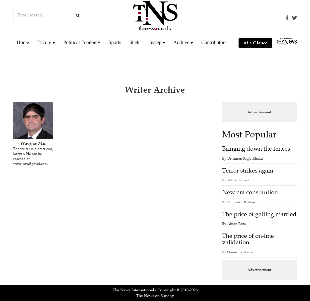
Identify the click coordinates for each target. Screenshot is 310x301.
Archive (181, 42)
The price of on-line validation (248, 239)
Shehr (135, 42)
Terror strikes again (247, 170)
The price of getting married (259, 214)
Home (23, 42)
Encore (44, 42)
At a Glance (255, 43)
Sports (114, 42)
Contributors (213, 42)
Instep (155, 42)
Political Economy (81, 42)
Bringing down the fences (256, 148)
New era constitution (250, 192)
